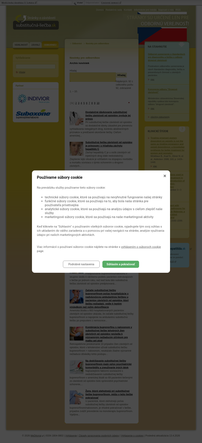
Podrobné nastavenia (81, 264)
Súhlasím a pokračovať (121, 264)
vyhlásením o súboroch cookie (141, 247)
